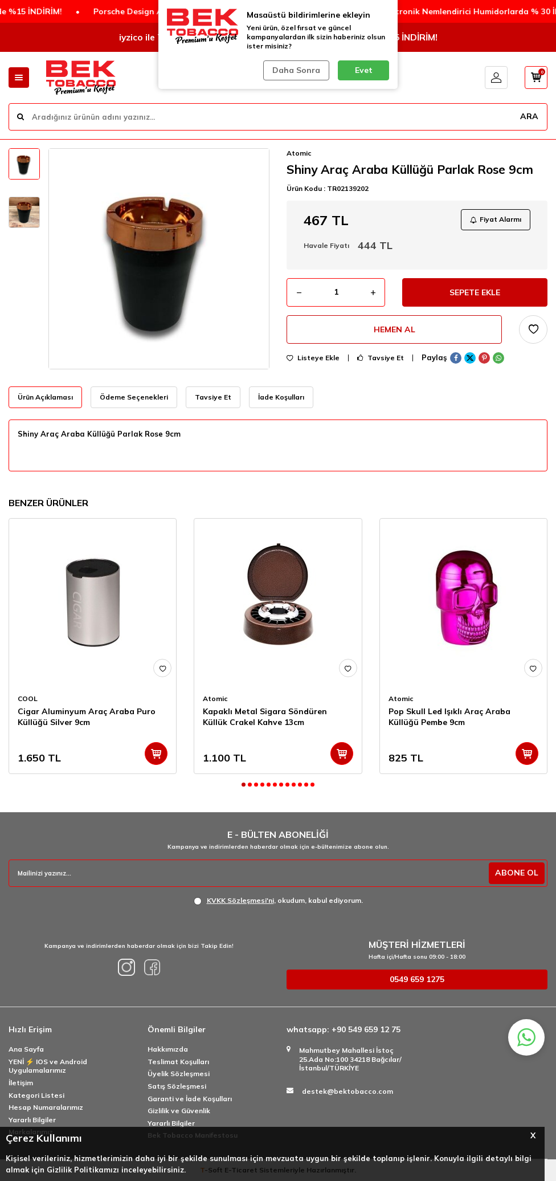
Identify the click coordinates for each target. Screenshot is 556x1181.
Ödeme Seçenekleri (134, 397)
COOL (28, 698)
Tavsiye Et (380, 358)
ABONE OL (516, 873)
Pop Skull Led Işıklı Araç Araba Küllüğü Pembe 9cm (449, 716)
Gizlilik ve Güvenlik (179, 1110)
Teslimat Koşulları (178, 1061)
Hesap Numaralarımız (46, 1107)
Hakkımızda (168, 1049)
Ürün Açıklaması (45, 397)
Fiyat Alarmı (495, 219)
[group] (159, 259)
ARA (529, 116)
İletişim (21, 1082)
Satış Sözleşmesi (177, 1086)
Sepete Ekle (474, 292)
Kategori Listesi (36, 1095)
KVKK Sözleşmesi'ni (240, 900)
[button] (244, 785)
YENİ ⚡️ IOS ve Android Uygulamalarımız (48, 1066)
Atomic (299, 153)
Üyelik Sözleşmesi (179, 1073)
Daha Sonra (296, 70)
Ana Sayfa (26, 1049)
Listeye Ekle (313, 358)
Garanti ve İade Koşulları (190, 1098)
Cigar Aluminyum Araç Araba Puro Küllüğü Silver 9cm (87, 716)
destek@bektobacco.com (347, 1091)
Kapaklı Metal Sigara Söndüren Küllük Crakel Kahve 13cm (265, 716)
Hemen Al (394, 329)
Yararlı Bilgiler (32, 1119)
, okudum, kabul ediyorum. (278, 900)
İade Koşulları (281, 397)
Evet (364, 70)
